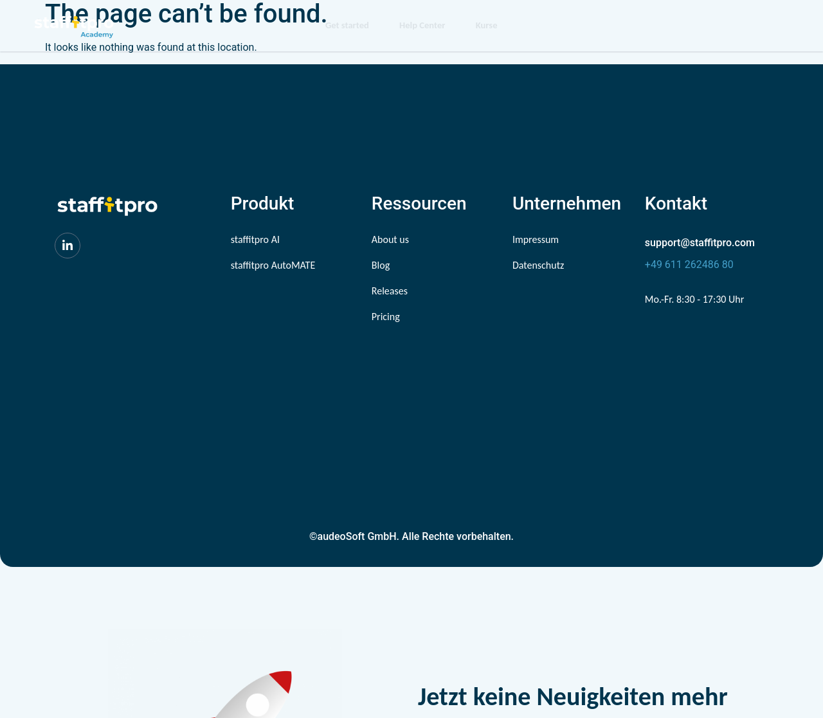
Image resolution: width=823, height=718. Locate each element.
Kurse (487, 25)
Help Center (420, 25)
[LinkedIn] (67, 245)
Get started (342, 25)
